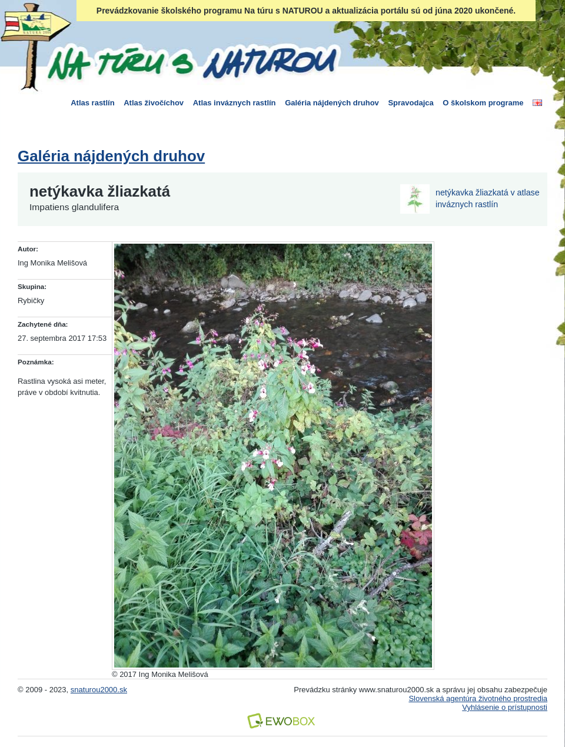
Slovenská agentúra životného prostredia (477, 698)
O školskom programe (483, 102)
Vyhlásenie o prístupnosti (504, 707)
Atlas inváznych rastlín (234, 102)
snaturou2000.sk (99, 689)
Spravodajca (410, 102)
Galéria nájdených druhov (332, 102)
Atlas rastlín (92, 102)
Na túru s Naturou (191, 61)
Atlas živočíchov (154, 102)
